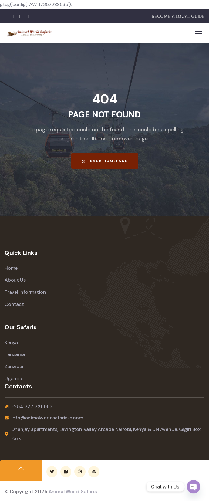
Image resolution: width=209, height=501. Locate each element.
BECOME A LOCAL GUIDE (178, 16)
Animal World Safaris (73, 491)
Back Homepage (105, 161)
